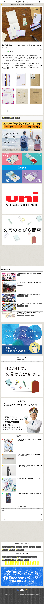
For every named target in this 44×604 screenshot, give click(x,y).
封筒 (17, 117)
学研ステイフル (20, 549)
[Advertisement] (22, 255)
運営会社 (37, 594)
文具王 (26, 306)
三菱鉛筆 (26, 547)
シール (4, 557)
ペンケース (20, 559)
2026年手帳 (26, 557)
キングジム (5, 549)
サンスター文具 (6, 547)
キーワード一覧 (21, 563)
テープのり (22, 315)
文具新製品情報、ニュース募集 (30, 594)
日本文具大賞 (33, 557)
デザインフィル (27, 315)
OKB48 (19, 557)
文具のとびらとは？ (8, 594)
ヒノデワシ (19, 547)
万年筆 (23, 306)
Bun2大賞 (14, 559)
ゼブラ (38, 547)
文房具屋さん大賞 (11, 557)
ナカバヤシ (32, 547)
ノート (32, 315)
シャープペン (21, 514)
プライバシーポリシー (15, 594)
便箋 (11, 117)
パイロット (19, 306)
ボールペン (21, 510)
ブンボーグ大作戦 (20, 285)
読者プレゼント (6, 559)
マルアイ (4, 55)
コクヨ (18, 315)
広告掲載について (22, 594)
